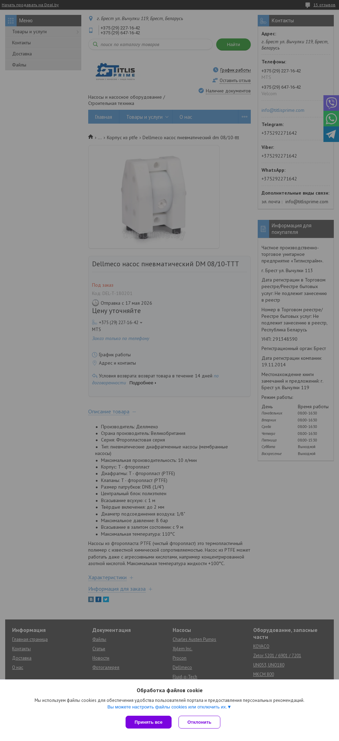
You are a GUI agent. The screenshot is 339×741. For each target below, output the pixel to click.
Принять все (149, 722)
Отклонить (199, 722)
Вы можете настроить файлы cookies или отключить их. (167, 706)
